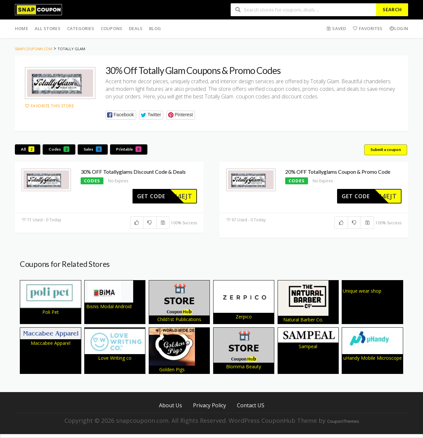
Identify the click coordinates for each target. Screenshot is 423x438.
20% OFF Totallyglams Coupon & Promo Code (337, 171)
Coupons (111, 28)
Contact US (250, 405)
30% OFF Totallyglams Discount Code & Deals (133, 171)
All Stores (47, 28)
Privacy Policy (209, 405)
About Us (170, 405)
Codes (59, 149)
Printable (128, 149)
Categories (80, 28)
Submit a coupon (385, 149)
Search (392, 9)
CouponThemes (343, 421)
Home (21, 28)
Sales (93, 149)
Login (398, 28)
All (27, 149)
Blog (155, 28)
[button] (120, 115)
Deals (135, 28)
